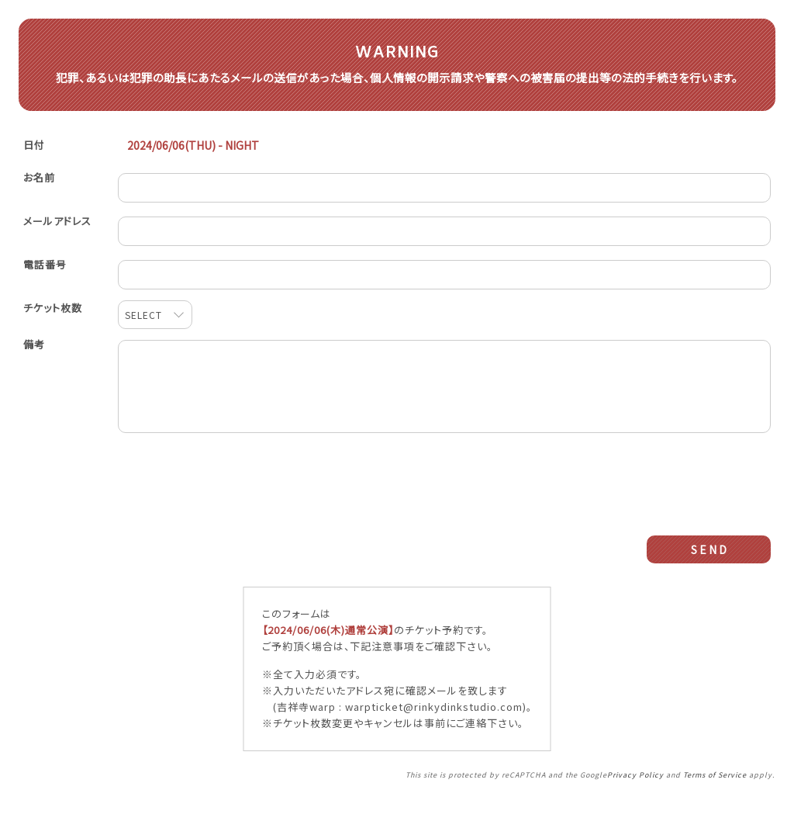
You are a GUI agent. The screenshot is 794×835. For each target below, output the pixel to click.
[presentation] (444, 502)
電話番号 (45, 287)
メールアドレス (57, 244)
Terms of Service (715, 810)
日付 (34, 168)
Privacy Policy (635, 810)
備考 (34, 367)
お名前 (39, 200)
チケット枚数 (52, 331)
